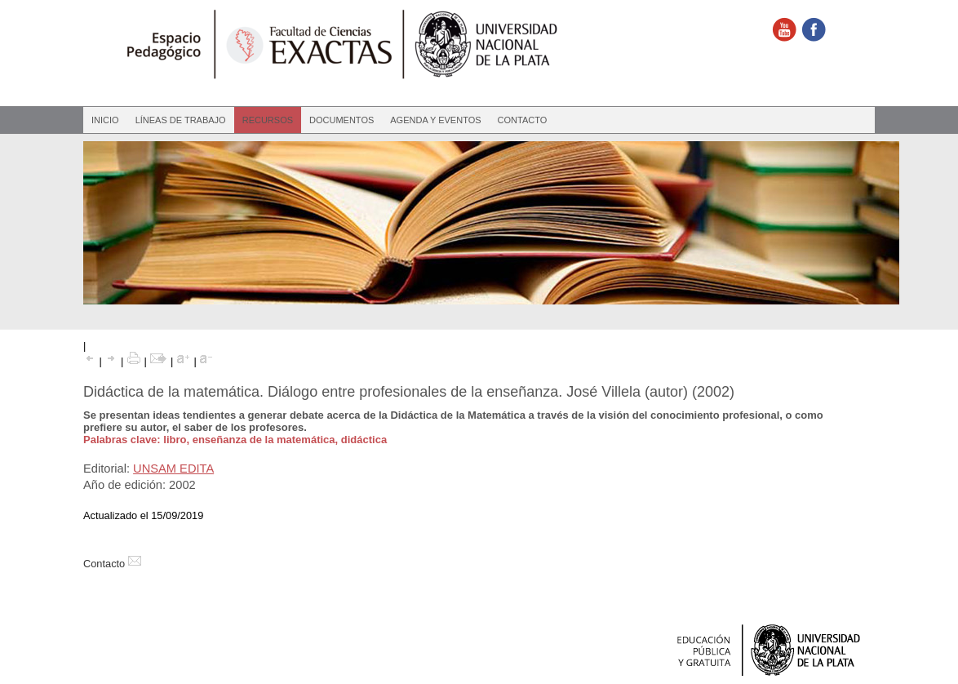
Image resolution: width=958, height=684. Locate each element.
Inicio (105, 120)
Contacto (523, 120)
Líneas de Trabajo (180, 120)
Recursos (267, 120)
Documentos (341, 120)
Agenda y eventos (435, 120)
